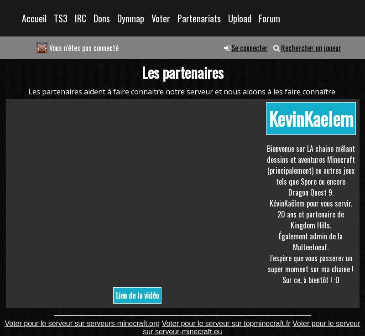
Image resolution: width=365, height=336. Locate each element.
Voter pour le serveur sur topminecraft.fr (226, 323)
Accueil (34, 18)
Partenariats (199, 18)
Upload (239, 18)
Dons (102, 18)
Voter (160, 18)
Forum (269, 18)
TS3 (61, 18)
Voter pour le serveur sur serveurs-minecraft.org (82, 323)
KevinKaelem (311, 118)
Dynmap (130, 18)
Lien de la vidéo (137, 295)
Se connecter (249, 47)
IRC (80, 18)
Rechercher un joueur (311, 47)
